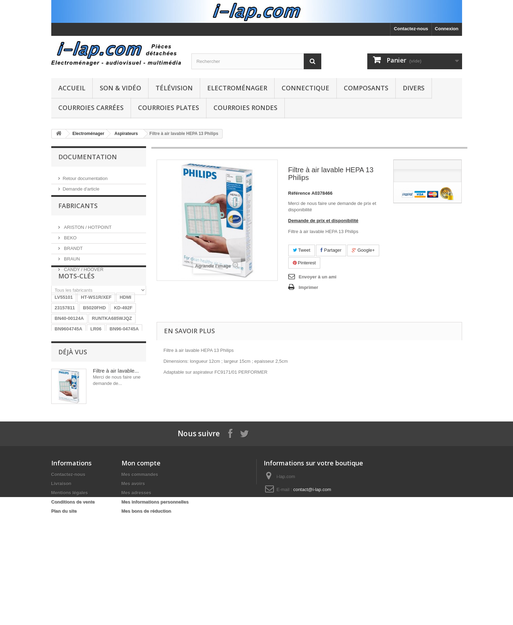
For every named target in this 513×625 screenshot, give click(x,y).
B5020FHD (94, 352)
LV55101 (64, 341)
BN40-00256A (69, 404)
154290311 (103, 404)
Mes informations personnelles (155, 603)
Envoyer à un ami (318, 276)
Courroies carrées (91, 107)
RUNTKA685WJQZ (112, 362)
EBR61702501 (70, 383)
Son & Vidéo (120, 88)
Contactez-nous (411, 28)
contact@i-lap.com (312, 590)
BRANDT (73, 252)
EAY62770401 (100, 415)
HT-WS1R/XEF (96, 341)
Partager (331, 250)
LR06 (95, 373)
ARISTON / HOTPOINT (87, 231)
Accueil (71, 88)
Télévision (174, 88)
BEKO (70, 242)
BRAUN (71, 263)
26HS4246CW (69, 394)
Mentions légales (69, 594)
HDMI (125, 341)
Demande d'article (81, 186)
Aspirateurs (126, 133)
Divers (414, 88)
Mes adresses (136, 594)
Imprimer (308, 287)
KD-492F (123, 352)
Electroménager (237, 88)
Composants (366, 88)
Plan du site (64, 612)
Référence (299, 193)
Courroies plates (168, 107)
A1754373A (105, 383)
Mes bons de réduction (146, 612)
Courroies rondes (245, 107)
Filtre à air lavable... (116, 461)
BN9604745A (69, 373)
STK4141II (103, 394)
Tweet (301, 250)
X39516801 (66, 415)
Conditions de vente (73, 603)
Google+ (363, 250)
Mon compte (140, 564)
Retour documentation (85, 175)
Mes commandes (139, 575)
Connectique (305, 88)
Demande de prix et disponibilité (323, 220)
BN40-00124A (69, 362)
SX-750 (130, 404)
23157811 (65, 352)
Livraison (61, 584)
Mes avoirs (133, 584)
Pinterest (304, 262)
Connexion (446, 28)
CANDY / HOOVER (83, 273)
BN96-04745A (124, 373)
